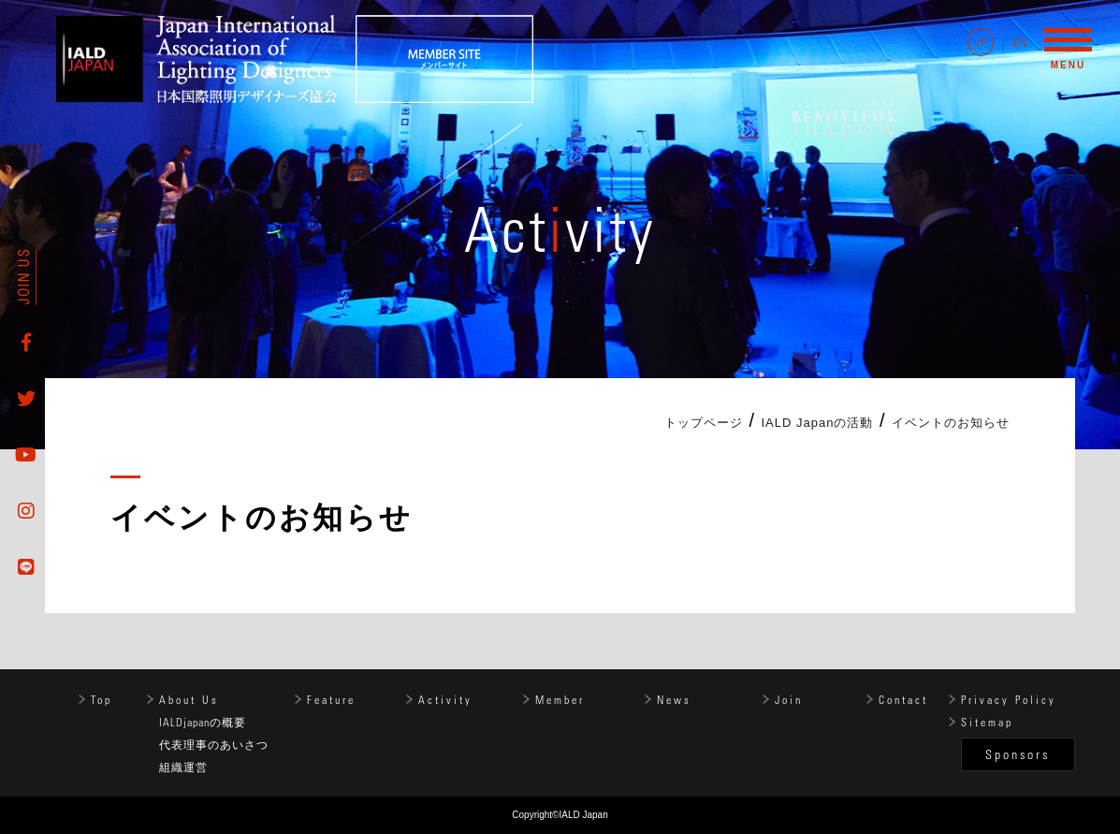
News (674, 699)
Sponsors (1017, 754)
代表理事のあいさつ (214, 744)
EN (1020, 42)
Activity (445, 699)
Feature (331, 699)
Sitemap (987, 721)
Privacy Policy (1008, 699)
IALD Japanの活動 (818, 423)
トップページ (703, 423)
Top (101, 699)
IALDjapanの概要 (202, 721)
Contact (903, 699)
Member (560, 699)
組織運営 (183, 766)
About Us (189, 699)
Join (789, 699)
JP (980, 42)
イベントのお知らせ (951, 423)
